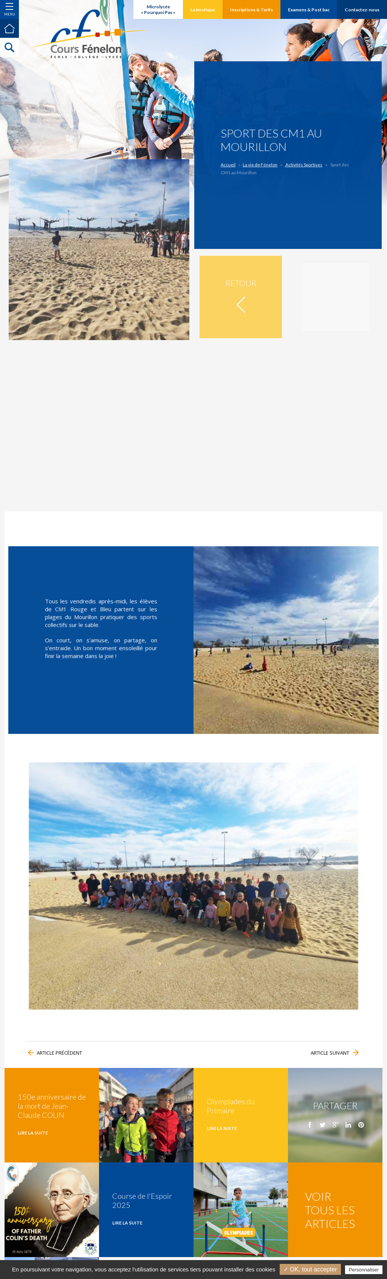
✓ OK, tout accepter (310, 1269)
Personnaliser (364, 1270)
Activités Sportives (298, 161)
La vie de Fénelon (271, 161)
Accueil (250, 161)
